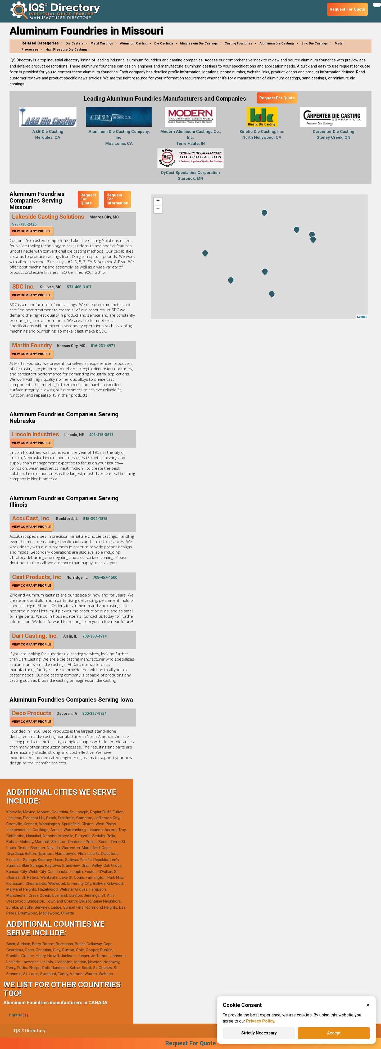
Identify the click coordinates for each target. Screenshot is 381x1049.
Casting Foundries (238, 43)
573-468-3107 (79, 287)
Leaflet (361, 316)
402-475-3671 (101, 435)
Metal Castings (101, 43)
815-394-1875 (95, 519)
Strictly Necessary (259, 1032)
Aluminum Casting (133, 43)
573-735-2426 (24, 224)
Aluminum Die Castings (276, 43)
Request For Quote (277, 98)
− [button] (158, 209)
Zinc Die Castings (314, 43)
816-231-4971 (103, 346)
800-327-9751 (94, 713)
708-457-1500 (105, 577)
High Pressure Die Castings (67, 49)
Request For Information (117, 199)
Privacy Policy (260, 1021)
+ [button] (158, 201)
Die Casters (75, 43)
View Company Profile (31, 231)
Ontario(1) (18, 1015)
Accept (334, 1032)
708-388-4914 (94, 636)
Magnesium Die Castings (199, 43)
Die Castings (163, 43)
